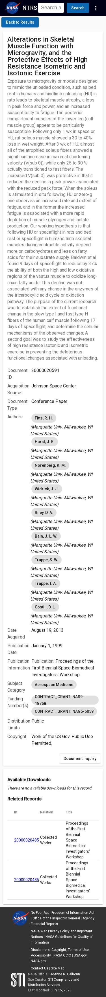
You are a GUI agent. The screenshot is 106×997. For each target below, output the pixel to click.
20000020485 (26, 840)
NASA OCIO (62, 955)
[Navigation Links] (95, 7)
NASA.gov (38, 961)
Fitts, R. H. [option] (43, 418)
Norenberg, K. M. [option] (50, 465)
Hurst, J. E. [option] (44, 441)
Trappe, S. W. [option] (46, 559)
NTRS (30, 7)
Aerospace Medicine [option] (54, 684)
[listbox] (65, 424)
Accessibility (41, 955)
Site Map (57, 968)
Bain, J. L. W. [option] (46, 536)
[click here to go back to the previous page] (20, 22)
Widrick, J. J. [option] (46, 488)
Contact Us (39, 968)
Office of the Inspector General (56, 918)
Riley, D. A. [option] (44, 512)
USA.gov (80, 955)
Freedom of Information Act (72, 913)
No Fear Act (40, 913)
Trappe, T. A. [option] (45, 583)
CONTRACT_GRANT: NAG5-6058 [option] (64, 711)
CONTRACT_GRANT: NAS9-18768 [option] (65, 700)
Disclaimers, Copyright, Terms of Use (60, 950)
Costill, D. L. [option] (45, 607)
